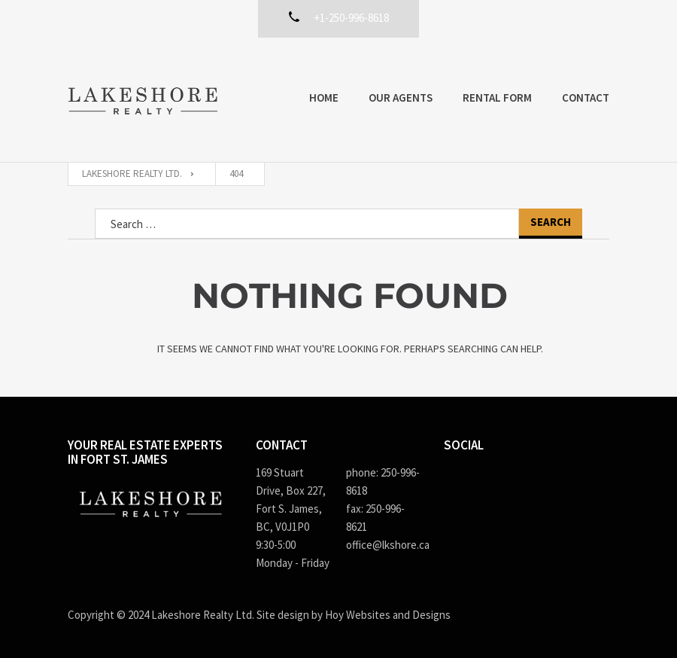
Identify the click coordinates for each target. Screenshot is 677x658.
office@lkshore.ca (383, 545)
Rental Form (497, 97)
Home (323, 97)
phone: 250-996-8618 (383, 481)
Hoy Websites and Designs (388, 615)
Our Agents (401, 97)
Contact (585, 97)
